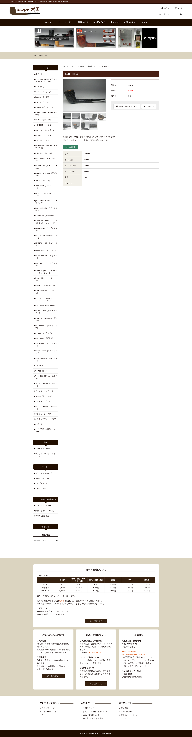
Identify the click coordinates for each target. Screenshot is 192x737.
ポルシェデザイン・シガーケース (46, 455)
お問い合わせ (130, 22)
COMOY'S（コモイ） (43, 135)
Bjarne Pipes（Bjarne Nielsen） (46, 114)
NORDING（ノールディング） (46, 264)
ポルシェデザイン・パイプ (45, 419)
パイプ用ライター (42, 483)
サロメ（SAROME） (43, 478)
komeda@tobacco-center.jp (134, 654)
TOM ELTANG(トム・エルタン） (46, 377)
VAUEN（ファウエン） (44, 396)
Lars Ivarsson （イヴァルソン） (46, 229)
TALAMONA (39, 366)
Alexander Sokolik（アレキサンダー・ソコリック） (46, 80)
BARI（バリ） (40, 87)
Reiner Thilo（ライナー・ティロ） (46, 312)
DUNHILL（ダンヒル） (44, 153)
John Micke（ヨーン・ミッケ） (46, 187)
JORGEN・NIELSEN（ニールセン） (46, 194)
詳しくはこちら (96, 621)
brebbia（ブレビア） (43, 97)
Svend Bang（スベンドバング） (46, 352)
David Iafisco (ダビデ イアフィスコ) (46, 147)
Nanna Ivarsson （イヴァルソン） (46, 257)
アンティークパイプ (43, 414)
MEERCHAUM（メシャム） (46, 250)
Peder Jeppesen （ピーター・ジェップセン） (46, 272)
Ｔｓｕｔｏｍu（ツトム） (45, 391)
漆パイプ (38, 74)
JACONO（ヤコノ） (43, 181)
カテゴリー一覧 (63, 22)
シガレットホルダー (43, 506)
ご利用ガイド (82, 22)
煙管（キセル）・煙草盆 (44, 511)
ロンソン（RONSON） (44, 473)
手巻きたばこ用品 (42, 516)
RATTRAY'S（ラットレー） (45, 305)
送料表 (62, 601)
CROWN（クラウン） (43, 140)
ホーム (48, 22)
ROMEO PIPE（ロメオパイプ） (46, 327)
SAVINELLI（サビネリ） (44, 338)
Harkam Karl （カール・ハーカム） (46, 167)
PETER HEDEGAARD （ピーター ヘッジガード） (46, 299)
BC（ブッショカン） (43, 102)
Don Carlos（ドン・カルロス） (46, 159)
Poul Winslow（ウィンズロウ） (46, 292)
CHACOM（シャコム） (44, 125)
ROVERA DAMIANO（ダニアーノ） (46, 319)
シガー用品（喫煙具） (44, 449)
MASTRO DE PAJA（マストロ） (46, 244)
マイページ (149, 106)
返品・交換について (91, 715)
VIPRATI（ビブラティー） (45, 401)
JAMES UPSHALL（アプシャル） (46, 174)
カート (44, 715)
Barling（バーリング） (44, 92)
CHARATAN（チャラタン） (45, 130)
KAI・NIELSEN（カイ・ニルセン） (46, 209)
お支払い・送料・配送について (96, 711)
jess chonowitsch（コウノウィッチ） (46, 202)
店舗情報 (114, 22)
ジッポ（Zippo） (41, 488)
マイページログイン (50, 711)
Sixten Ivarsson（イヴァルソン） (46, 359)
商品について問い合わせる (126, 106)
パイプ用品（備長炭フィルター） (46, 430)
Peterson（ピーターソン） (45, 285)
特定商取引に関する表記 (93, 718)
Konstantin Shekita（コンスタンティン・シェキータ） (46, 222)
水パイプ (38, 424)
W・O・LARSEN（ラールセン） (46, 408)
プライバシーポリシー (130, 715)
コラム (144, 22)
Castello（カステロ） (43, 120)
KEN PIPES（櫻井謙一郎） (87, 66)
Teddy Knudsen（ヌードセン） (46, 385)
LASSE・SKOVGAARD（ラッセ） (46, 237)
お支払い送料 (99, 22)
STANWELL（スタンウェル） (46, 344)
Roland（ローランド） (44, 333)
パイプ (73, 66)
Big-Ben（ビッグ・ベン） (45, 107)
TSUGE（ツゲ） (41, 371)
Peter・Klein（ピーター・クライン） (46, 279)
